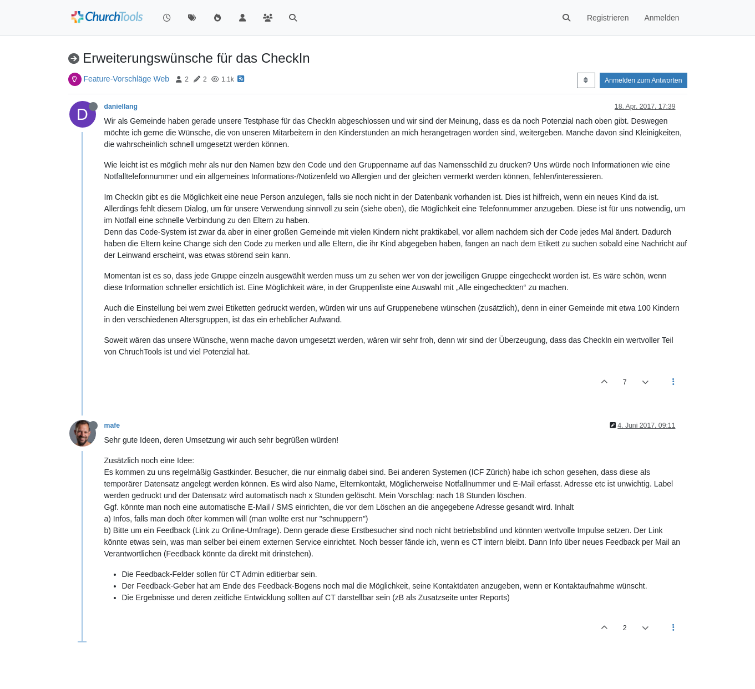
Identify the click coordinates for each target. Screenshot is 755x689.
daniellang (121, 106)
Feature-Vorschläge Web (126, 78)
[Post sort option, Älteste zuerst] (586, 80)
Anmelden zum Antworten (643, 80)
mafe (112, 425)
